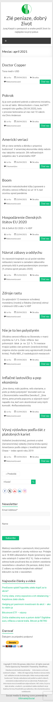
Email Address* (10, 510)
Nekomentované (13, 81)
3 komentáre (11, 166)
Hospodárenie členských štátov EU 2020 (21, 219)
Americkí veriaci (15, 139)
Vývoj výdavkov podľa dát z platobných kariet (23, 431)
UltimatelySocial (26, 698)
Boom (6, 180)
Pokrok (8, 95)
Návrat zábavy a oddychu (22, 252)
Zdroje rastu (12, 293)
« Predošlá (11, 474)
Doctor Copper (14, 65)
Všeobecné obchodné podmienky (18, 670)
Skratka (35, 77)
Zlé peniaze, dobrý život (26, 21)
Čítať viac (45, 82)
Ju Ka (8, 77)
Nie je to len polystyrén (20, 330)
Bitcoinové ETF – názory (14, 612)
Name (5, 523)
